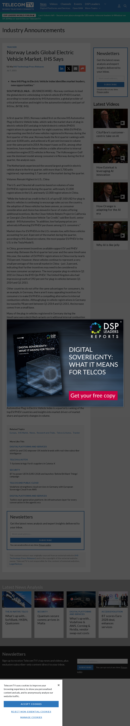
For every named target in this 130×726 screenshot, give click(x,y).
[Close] (58, 685)
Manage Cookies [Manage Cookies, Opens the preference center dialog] (31, 717)
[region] (31, 703)
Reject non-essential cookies (31, 711)
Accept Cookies (31, 704)
